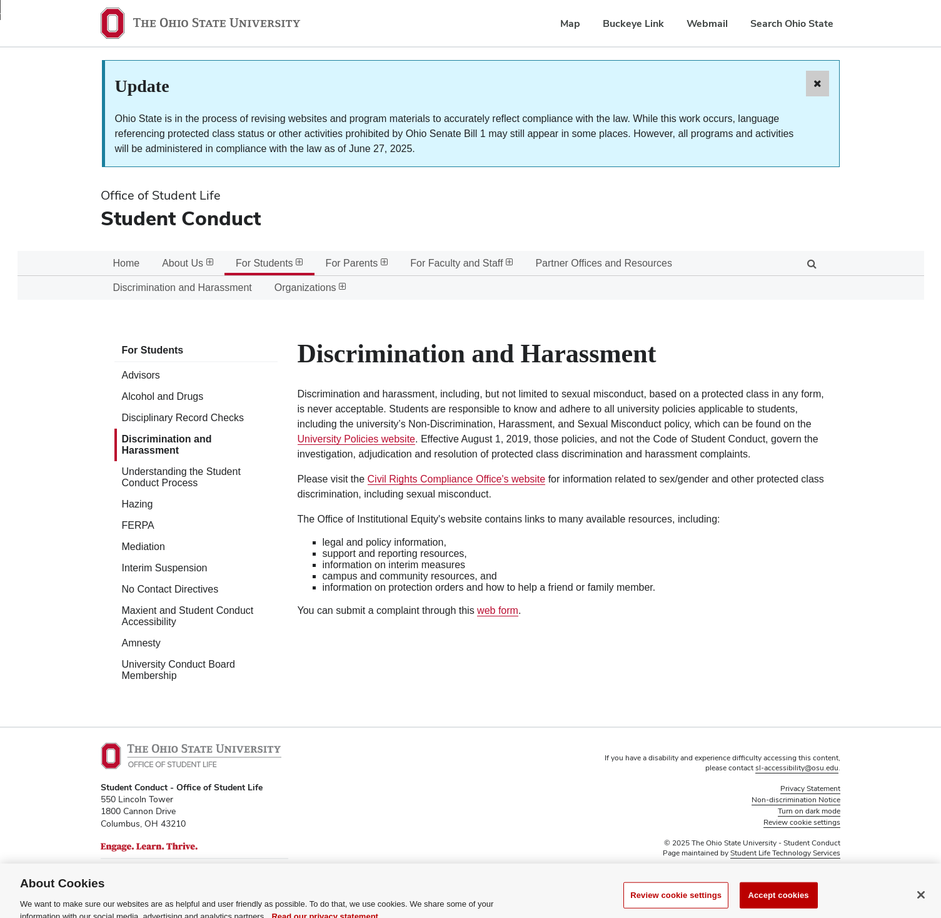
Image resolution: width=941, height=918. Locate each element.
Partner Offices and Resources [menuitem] (603, 263)
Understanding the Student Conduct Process (181, 477)
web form (497, 610)
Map (570, 23)
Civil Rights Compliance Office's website (457, 479)
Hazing (137, 504)
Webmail (707, 23)
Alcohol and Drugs (163, 396)
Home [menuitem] (126, 263)
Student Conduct (181, 218)
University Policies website (357, 439)
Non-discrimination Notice (796, 800)
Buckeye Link (633, 23)
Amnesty (141, 643)
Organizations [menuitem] (310, 287)
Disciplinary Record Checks (183, 417)
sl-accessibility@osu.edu (796, 768)
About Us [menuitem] (187, 263)
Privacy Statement (810, 788)
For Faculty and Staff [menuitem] (461, 263)
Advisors (141, 375)
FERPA (138, 525)
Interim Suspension (165, 568)
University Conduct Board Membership (178, 670)
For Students (153, 350)
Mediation (143, 546)
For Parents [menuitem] (357, 263)
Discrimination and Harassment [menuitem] (182, 287)
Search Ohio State (791, 23)
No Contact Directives (170, 589)
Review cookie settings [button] (801, 822)
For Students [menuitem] (269, 263)
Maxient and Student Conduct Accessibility (188, 616)
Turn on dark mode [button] (809, 811)
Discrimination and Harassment (167, 445)
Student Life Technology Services (785, 853)
